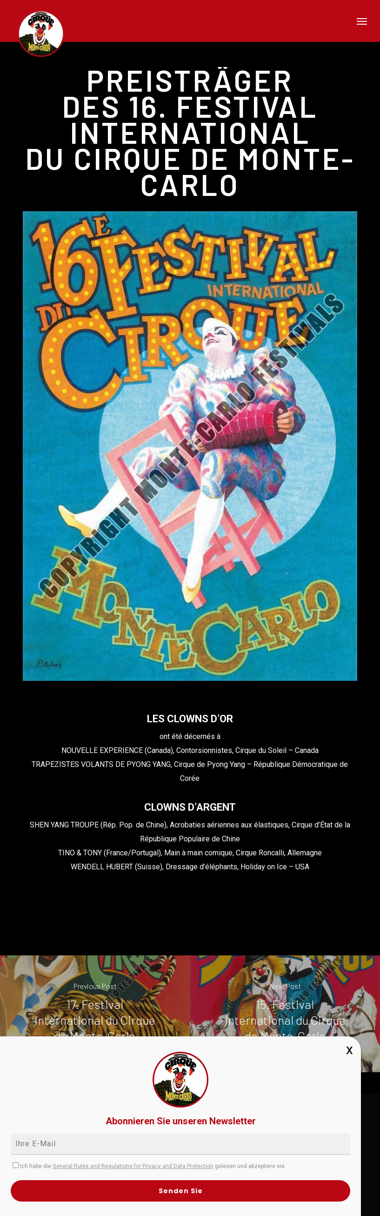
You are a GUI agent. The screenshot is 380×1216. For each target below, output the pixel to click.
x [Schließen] (349, 1049)
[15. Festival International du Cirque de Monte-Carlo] (285, 1013)
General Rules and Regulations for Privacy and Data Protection (133, 1166)
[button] (362, 21)
